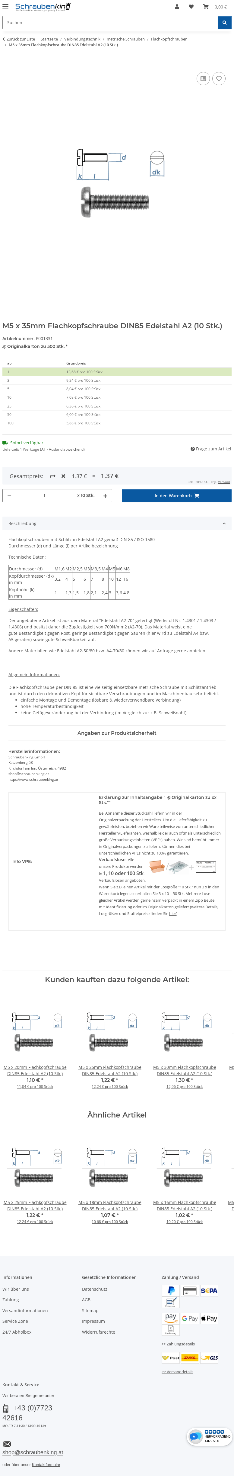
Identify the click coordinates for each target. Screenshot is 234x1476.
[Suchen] (225, 22)
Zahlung (10, 1299)
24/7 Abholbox (16, 1332)
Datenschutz (94, 1289)
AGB (86, 1299)
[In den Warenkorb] (7, 63)
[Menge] (44, 495)
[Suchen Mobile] (110, 22)
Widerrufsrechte (98, 1332)
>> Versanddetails (177, 1371)
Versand (224, 482)
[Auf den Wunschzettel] (219, 78)
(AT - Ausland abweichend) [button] (62, 449)
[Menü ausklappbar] (5, 4)
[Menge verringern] (9, 495)
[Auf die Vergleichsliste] (203, 78)
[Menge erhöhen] (105, 495)
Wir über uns (15, 1289)
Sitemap (90, 1310)
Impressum (93, 1321)
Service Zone (15, 1321)
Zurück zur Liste (21, 39)
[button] (177, 7)
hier (172, 913)
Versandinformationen (25, 1310)
